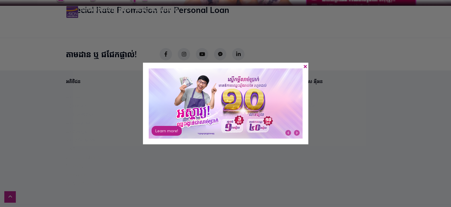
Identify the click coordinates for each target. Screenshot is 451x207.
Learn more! (166, 130)
